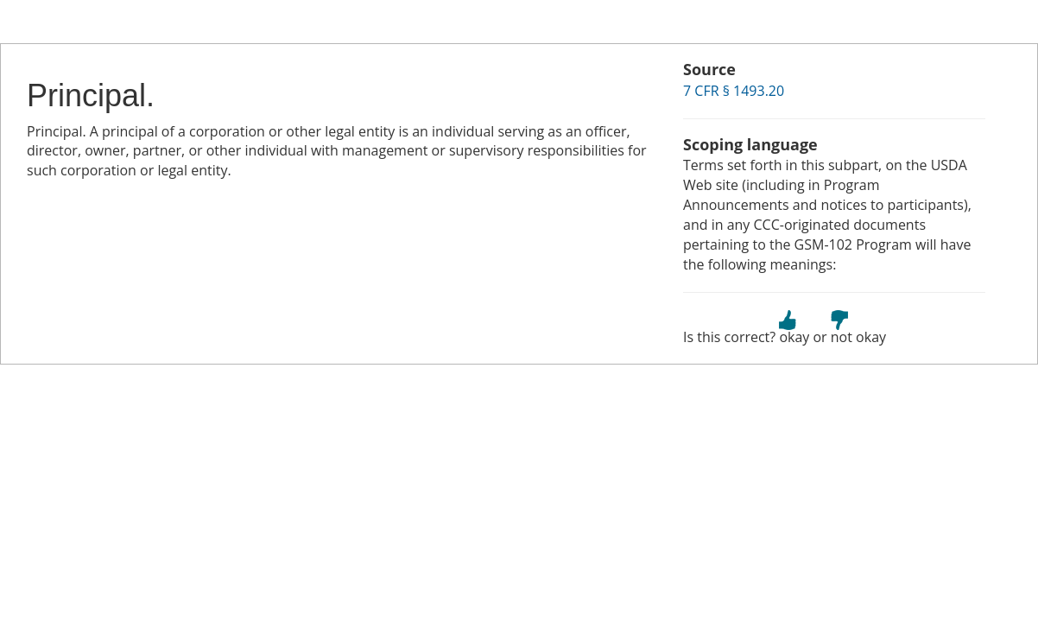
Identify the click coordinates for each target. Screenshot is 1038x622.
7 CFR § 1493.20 (733, 90)
